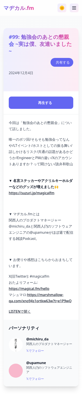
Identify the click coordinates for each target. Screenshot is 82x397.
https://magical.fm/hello (29, 288)
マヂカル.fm (18, 7)
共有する (63, 62)
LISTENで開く (20, 311)
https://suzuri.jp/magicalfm (31, 192)
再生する (41, 102)
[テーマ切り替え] (62, 8)
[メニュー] (74, 8)
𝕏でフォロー (35, 350)
